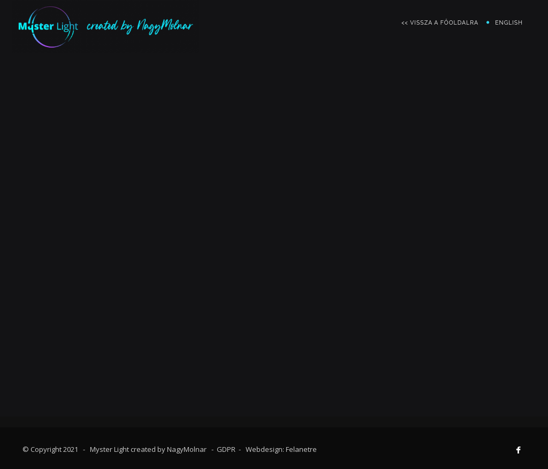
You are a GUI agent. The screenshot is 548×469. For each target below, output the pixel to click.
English (509, 22)
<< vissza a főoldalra (439, 22)
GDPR (226, 449)
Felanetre (301, 449)
